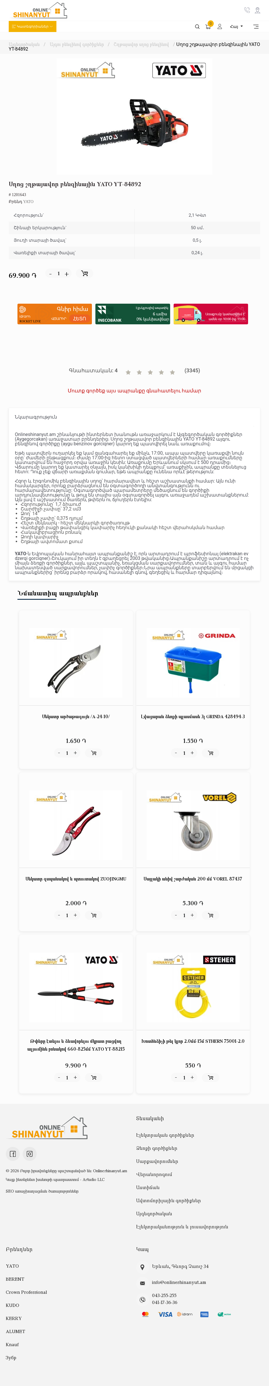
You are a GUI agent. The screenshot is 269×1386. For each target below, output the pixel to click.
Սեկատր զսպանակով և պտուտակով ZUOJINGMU (76, 879)
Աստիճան (148, 1187)
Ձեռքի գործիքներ (156, 1148)
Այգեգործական (24, 44)
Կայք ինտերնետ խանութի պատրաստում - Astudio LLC (55, 1179)
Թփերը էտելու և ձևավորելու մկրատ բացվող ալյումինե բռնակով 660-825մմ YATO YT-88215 (76, 1045)
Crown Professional (26, 1292)
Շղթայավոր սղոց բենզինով (141, 44)
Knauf (12, 1344)
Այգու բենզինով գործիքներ (77, 44)
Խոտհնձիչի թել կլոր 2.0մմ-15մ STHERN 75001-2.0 (193, 1041)
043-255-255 (164, 1295)
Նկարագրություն (36, 417)
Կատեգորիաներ (33, 26)
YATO (28, 202)
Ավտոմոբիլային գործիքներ (168, 1200)
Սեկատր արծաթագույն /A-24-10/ (76, 716)
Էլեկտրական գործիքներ (165, 1135)
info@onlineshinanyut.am (179, 1282)
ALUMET (15, 1331)
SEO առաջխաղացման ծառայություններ (42, 1191)
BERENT (15, 1279)
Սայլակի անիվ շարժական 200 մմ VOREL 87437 (193, 879)
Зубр (11, 1357)
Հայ (234, 26)
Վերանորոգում (154, 1174)
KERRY (14, 1318)
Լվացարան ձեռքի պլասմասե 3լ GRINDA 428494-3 (193, 716)
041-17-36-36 (164, 1302)
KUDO (12, 1305)
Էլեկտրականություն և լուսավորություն (182, 1226)
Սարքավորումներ (157, 1161)
